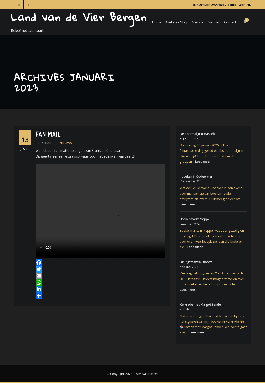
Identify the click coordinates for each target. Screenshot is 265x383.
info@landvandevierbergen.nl (222, 4)
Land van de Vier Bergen (79, 17)
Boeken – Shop (176, 22)
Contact (230, 22)
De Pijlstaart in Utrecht (196, 262)
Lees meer (203, 161)
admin (44, 143)
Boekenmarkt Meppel (195, 219)
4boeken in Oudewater (196, 176)
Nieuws (197, 22)
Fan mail (48, 134)
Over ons (214, 22)
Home (156, 22)
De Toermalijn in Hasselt (197, 134)
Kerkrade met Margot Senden (201, 304)
